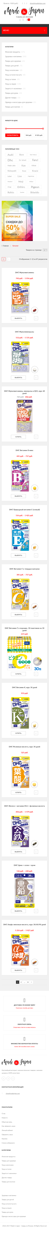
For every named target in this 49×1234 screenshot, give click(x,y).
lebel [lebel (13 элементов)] (10, 176)
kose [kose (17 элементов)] (24, 171)
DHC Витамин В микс (24, 450)
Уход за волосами (12, 70)
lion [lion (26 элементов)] (20, 176)
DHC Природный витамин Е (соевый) (24, 510)
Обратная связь (7, 1122)
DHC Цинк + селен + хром (24, 865)
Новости (4, 1118)
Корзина (4, 1139)
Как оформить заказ (8, 1126)
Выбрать (18, 318)
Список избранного (8, 1143)
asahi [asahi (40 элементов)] (10, 154)
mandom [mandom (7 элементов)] (10, 181)
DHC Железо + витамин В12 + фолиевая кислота (24, 806)
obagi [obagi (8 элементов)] (9, 187)
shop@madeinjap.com (37, 3)
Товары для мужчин (12, 107)
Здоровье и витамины (13, 56)
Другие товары (10, 98)
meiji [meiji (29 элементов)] (20, 181)
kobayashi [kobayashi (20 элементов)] (12, 171)
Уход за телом (10, 79)
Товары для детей (12, 66)
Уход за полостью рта (13, 75)
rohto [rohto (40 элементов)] (11, 192)
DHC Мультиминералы (24, 332)
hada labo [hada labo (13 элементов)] (12, 165)
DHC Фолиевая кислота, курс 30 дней (24, 747)
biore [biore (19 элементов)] (21, 154)
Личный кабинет (7, 1130)
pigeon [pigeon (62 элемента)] (35, 187)
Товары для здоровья (13, 61)
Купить (18, 437)
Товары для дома (11, 93)
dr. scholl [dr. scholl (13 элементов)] (22, 160)
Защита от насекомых (13, 88)
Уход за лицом (10, 84)
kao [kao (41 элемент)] (24, 165)
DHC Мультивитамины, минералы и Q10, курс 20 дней (24, 392)
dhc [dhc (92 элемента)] (10, 160)
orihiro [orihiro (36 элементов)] (21, 187)
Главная (6, 246)
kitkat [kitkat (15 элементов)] (34, 165)
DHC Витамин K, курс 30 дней (24, 687)
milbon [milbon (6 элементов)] (31, 181)
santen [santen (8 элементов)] (22, 192)
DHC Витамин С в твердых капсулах (25, 569)
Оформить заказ (7, 1134)
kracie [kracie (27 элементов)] (35, 170)
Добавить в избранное (36, 318)
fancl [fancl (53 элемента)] (35, 160)
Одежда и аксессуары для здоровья (18, 102)
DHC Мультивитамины (24, 272)
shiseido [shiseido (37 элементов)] (34, 192)
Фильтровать (12, 135)
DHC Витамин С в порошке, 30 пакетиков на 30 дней (24, 629)
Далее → (31, 982)
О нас (3, 1113)
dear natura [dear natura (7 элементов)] (33, 154)
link (24, 1003)
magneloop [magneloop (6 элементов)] (31, 176)
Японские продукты (12, 52)
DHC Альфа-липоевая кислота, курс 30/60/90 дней (24, 924)
